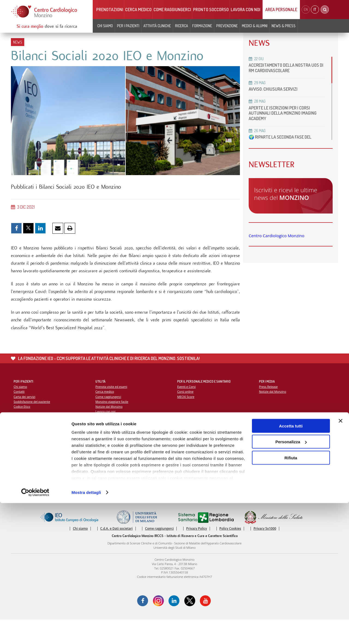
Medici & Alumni (254, 25)
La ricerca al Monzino (192, 445)
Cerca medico (138, 9)
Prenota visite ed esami (111, 391)
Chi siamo (105, 25)
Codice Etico (22, 411)
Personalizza (291, 564)
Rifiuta (290, 579)
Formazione (202, 25)
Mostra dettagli (86, 614)
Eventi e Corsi (186, 391)
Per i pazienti (128, 25)
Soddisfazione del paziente (33, 406)
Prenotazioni (109, 9)
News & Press (284, 25)
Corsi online (185, 396)
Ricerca (181, 25)
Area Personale (281, 9)
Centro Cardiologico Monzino (276, 235)
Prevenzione (227, 25)
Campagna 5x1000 (272, 440)
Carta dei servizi (25, 401)
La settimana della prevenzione (281, 445)
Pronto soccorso (211, 9)
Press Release (268, 391)
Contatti (19, 396)
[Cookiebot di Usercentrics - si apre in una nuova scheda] (35, 614)
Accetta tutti (291, 547)
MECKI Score (186, 401)
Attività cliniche (157, 25)
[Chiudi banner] (340, 543)
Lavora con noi (245, 9)
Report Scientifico (189, 440)
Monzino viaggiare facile (112, 406)
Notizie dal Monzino (109, 411)
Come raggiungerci (172, 9)
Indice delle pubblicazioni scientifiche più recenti (211, 450)
